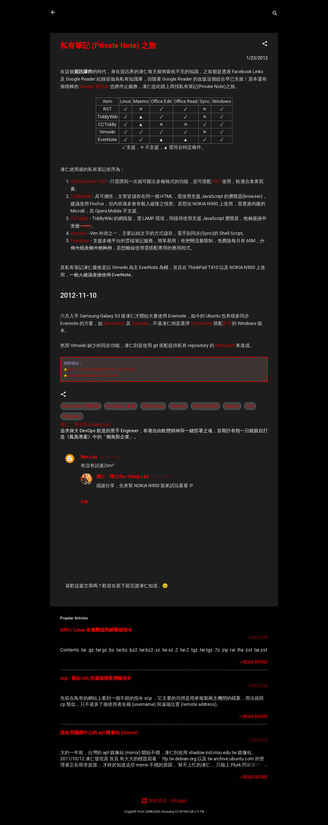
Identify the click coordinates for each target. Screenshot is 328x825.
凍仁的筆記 (77, 12)
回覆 (84, 502)
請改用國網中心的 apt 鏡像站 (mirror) (99, 732)
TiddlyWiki (80, 196)
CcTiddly (79, 218)
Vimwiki (78, 233)
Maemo (178, 406)
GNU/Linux (153, 406)
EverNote (79, 240)
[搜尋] (275, 14)
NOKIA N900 (205, 406)
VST (216, 181)
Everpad (140, 323)
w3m (86, 225)
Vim (250, 406)
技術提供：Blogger (164, 800)
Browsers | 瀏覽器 (81, 406)
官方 (227, 323)
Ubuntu (232, 406)
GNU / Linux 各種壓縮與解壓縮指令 (96, 629)
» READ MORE (253, 662)
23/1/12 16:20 (109, 457)
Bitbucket (225, 345)
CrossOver (201, 323)
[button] (265, 44)
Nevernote (114, 323)
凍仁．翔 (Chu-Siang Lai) (122, 476)
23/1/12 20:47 (161, 477)
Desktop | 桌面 (121, 406)
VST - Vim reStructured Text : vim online (101, 369)
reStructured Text (88, 181)
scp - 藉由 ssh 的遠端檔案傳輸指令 (95, 678)
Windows (72, 416)
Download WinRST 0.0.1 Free (92, 375)
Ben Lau (89, 456)
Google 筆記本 (94, 86)
